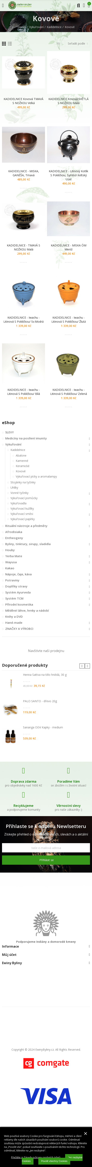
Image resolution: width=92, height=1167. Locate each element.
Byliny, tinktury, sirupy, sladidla (28, 544)
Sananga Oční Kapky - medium (43, 727)
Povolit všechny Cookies (54, 1161)
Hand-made (13, 623)
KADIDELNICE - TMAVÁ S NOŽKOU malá (23, 247)
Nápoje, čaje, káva (18, 574)
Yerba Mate (13, 556)
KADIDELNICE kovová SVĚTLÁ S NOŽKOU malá (68, 101)
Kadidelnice (17, 450)
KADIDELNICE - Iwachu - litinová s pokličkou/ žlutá (68, 319)
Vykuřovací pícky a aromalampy (36, 476)
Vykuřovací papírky (22, 519)
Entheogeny (14, 538)
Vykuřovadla (18, 503)
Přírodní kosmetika (19, 604)
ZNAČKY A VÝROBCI (19, 629)
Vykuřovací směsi (21, 514)
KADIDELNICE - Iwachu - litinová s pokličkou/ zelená (68, 392)
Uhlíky (14, 487)
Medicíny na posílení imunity (26, 438)
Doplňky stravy (16, 586)
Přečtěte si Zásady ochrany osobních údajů (35, 1157)
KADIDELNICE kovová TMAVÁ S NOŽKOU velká (23, 101)
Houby (10, 550)
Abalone (21, 455)
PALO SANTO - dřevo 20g (40, 701)
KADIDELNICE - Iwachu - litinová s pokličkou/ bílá (23, 392)
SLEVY (9, 432)
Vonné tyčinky (19, 493)
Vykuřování (13, 444)
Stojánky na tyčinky (23, 482)
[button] (82, 665)
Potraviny (12, 580)
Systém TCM (14, 598)
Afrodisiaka (13, 532)
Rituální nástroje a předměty (26, 526)
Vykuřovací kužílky (22, 508)
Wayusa (11, 562)
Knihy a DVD (14, 616)
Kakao (9, 568)
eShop (8, 422)
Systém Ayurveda (18, 592)
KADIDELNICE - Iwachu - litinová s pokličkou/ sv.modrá (23, 319)
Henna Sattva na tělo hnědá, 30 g (45, 675)
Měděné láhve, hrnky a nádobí (27, 610)
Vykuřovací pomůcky (24, 498)
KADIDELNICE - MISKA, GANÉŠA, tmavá (23, 173)
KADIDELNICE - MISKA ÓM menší (68, 247)
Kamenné (22, 461)
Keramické (22, 466)
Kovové (21, 471)
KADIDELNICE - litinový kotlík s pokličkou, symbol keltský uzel (68, 175)
